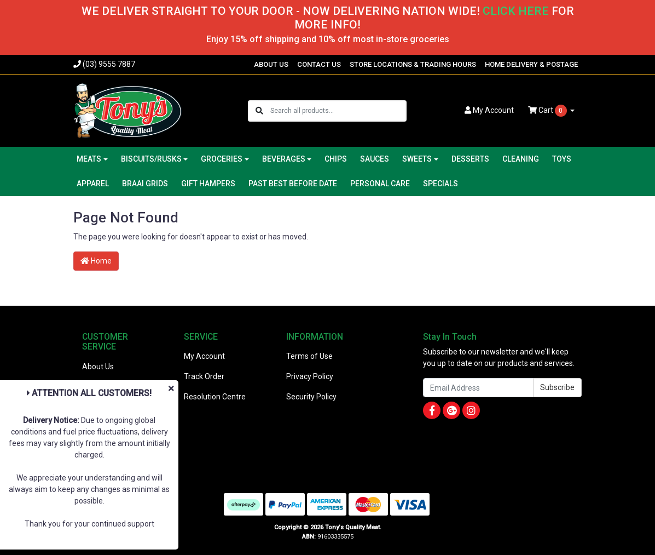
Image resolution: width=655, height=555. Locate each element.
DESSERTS (470, 159)
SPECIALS (440, 183)
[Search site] (259, 111)
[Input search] (337, 111)
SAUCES (374, 159)
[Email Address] (478, 387)
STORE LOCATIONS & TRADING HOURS (413, 64)
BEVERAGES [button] (283, 159)
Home (96, 260)
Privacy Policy (309, 376)
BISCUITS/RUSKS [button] (151, 159)
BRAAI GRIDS (145, 183)
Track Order (204, 376)
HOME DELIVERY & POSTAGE (531, 64)
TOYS (561, 159)
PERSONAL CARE (380, 183)
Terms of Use (309, 356)
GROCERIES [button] (221, 159)
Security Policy (311, 396)
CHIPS (335, 159)
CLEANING (520, 159)
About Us (98, 366)
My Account (204, 356)
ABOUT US (271, 64)
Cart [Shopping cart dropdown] (548, 111)
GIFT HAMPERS (208, 183)
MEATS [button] (89, 159)
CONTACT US (319, 64)
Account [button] (489, 110)
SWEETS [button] (417, 159)
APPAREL (93, 183)
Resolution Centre (215, 396)
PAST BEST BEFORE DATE (292, 183)
